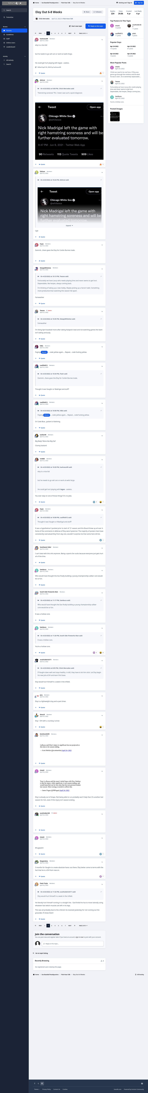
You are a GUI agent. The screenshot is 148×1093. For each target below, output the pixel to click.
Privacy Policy (46, 1089)
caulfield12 (43, 365)
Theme (37, 1089)
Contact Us (56, 1089)
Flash (42, 244)
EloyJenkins (44, 859)
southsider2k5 (45, 811)
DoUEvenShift (44, 734)
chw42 (42, 769)
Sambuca (43, 570)
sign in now (79, 935)
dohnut (42, 80)
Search (7, 10)
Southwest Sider (45, 547)
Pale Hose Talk (68, 19)
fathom (42, 171)
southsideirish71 (45, 660)
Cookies (65, 1089)
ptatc (134, 34)
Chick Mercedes (44, 19)
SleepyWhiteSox (45, 268)
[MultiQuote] (36, 73)
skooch (42, 714)
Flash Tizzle (44, 881)
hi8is (41, 346)
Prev (40, 33)
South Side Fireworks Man (49, 592)
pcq (41, 695)
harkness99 (44, 39)
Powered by (134, 1089)
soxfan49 (43, 435)
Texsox (62, 276)
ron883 (42, 459)
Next (69, 33)
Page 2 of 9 (83, 33)
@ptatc (44, 352)
